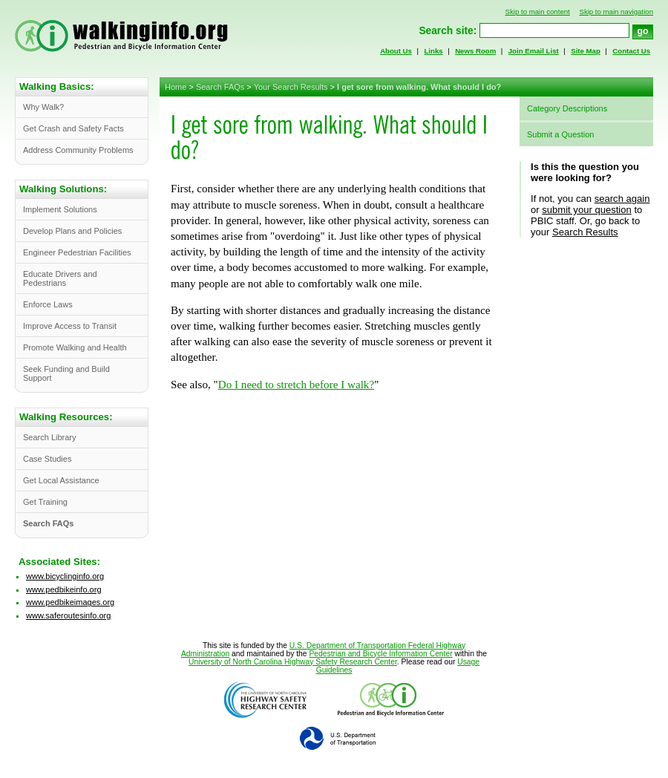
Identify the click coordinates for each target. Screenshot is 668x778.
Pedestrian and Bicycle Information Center (380, 654)
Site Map (585, 51)
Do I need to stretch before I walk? (296, 384)
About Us (396, 51)
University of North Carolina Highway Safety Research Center (293, 662)
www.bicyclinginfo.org (65, 576)
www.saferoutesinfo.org (68, 615)
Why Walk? (43, 106)
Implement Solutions (60, 209)
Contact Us (631, 51)
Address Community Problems (78, 150)
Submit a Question (561, 134)
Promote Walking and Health (75, 347)
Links (433, 51)
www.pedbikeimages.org (70, 602)
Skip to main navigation (616, 11)
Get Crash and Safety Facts (73, 128)
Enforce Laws (48, 304)
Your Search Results (291, 86)
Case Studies (47, 458)
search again (622, 198)
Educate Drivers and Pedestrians (60, 278)
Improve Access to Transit (70, 325)
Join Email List (533, 51)
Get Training (45, 501)
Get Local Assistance (61, 480)
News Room (475, 51)
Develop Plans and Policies (72, 230)
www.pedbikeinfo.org (64, 589)
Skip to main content (537, 11)
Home (175, 86)
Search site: (448, 30)
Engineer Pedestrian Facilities (77, 252)
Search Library (49, 437)
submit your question (587, 209)
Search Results (585, 232)
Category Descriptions (567, 108)
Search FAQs (220, 86)
